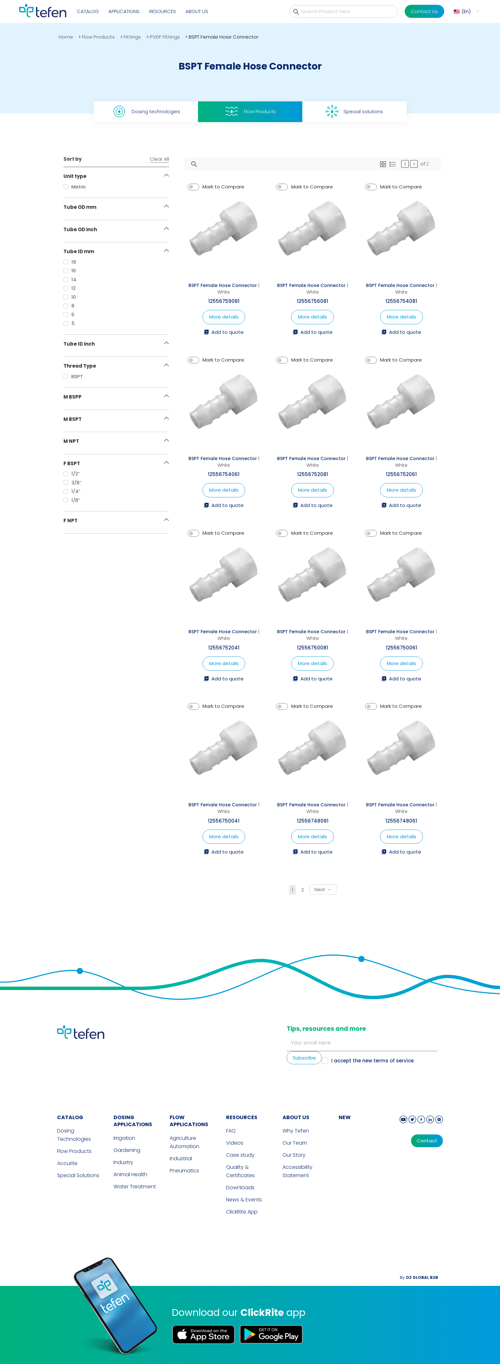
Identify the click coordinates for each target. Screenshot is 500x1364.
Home (66, 36)
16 (69, 270)
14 (69, 279)
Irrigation (124, 1138)
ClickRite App (242, 1211)
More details (224, 316)
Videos (234, 1143)
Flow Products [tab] (250, 111)
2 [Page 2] (302, 889)
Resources (162, 11)
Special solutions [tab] (354, 111)
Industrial (181, 1158)
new (345, 1117)
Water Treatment (135, 1186)
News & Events (244, 1199)
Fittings (132, 36)
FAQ (231, 1130)
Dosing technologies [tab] (146, 111)
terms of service (393, 1060)
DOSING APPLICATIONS (133, 1121)
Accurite (67, 1163)
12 (69, 288)
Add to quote (224, 332)
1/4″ (71, 491)
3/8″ (72, 482)
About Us (197, 11)
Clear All (159, 159)
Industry (123, 1162)
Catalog (88, 11)
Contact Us (424, 11)
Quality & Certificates (240, 1171)
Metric (74, 186)
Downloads (240, 1187)
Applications (124, 11)
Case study (240, 1155)
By (419, 1277)
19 (69, 262)
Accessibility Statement (297, 1171)
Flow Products (98, 36)
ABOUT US (296, 1117)
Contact (427, 1141)
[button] (466, 11)
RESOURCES (241, 1117)
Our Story (294, 1155)
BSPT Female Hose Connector (222, 285)
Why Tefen (296, 1130)
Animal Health (130, 1174)
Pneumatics (184, 1170)
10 (69, 297)
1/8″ (71, 500)
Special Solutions (78, 1175)
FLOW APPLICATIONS (189, 1121)
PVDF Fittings (165, 36)
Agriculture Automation (184, 1142)
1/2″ (71, 473)
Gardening (127, 1150)
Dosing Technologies (74, 1135)
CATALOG (70, 1117)
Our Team (295, 1143)
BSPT (73, 376)
